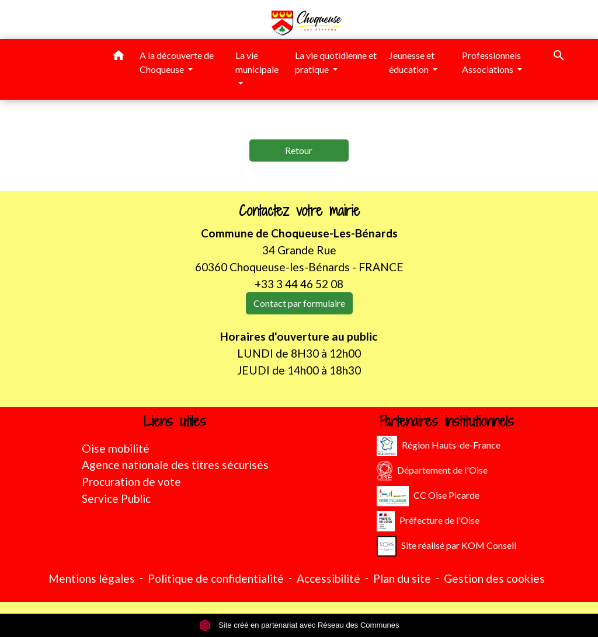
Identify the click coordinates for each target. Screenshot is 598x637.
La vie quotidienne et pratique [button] (336, 62)
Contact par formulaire (299, 303)
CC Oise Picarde (428, 496)
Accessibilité (328, 578)
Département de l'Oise (432, 471)
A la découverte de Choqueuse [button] (177, 62)
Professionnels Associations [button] (491, 62)
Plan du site (402, 578)
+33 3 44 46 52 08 (299, 283)
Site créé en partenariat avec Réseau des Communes (299, 625)
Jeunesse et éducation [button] (411, 62)
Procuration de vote (131, 481)
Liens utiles (175, 421)
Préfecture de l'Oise (428, 521)
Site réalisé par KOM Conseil (446, 546)
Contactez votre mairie (299, 210)
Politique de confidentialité (216, 578)
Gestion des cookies (494, 578)
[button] (118, 57)
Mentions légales (91, 578)
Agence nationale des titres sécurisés (175, 464)
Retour (298, 150)
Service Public (116, 498)
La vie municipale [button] (257, 62)
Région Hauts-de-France (438, 446)
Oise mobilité (116, 448)
